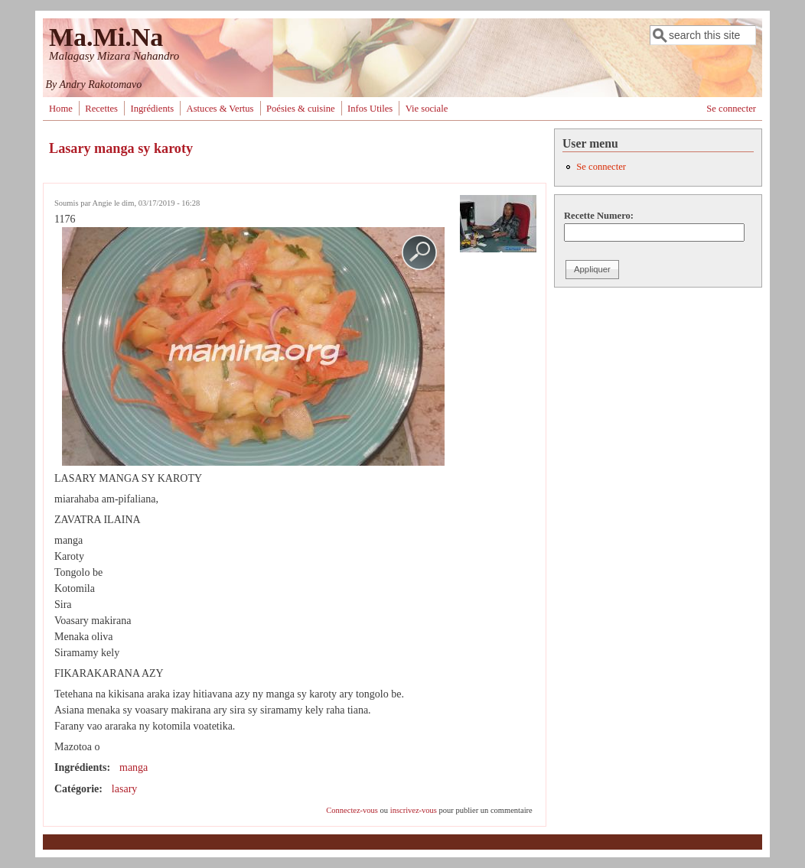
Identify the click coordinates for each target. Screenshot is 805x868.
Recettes (101, 108)
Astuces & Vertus (220, 108)
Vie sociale (427, 108)
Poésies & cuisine (300, 108)
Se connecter (731, 108)
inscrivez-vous (413, 810)
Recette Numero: (599, 215)
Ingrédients (152, 108)
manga (133, 767)
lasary (124, 789)
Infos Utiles (370, 108)
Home (61, 108)
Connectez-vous (352, 810)
